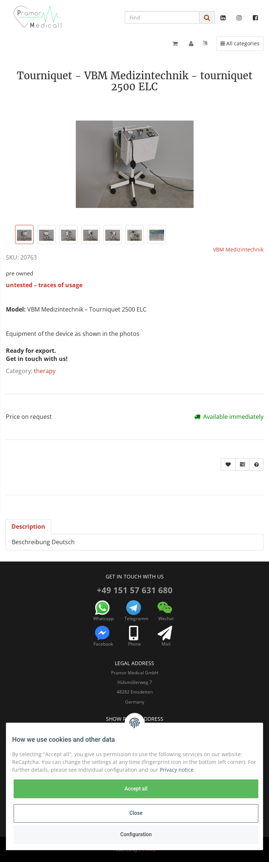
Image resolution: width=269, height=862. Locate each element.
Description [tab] (28, 526)
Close (136, 813)
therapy (45, 371)
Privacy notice (177, 769)
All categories (241, 43)
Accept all (135, 789)
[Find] (162, 17)
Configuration (136, 834)
